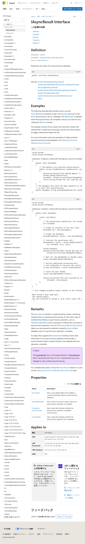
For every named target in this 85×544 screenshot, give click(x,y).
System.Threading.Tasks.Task (48, 93)
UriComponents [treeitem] (9, 498)
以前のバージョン (19, 534)
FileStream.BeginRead (39, 322)
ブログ (30, 534)
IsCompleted (36, 417)
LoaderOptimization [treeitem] (11, 147)
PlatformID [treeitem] (8, 277)
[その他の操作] (80, 16)
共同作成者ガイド (46, 483)
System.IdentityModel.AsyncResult (51, 82)
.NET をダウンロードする (72, 9)
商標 (66, 534)
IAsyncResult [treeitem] (10, 30)
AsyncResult (41, 355)
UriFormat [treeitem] (7, 504)
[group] (56, 173)
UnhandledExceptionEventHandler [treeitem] (15, 486)
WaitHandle (62, 114)
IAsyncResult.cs (42, 60)
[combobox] (14, 20)
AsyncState (36, 393)
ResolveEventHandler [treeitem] (11, 313)
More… (40, 98)
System (42, 55)
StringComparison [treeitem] (10, 361)
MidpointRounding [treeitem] (10, 192)
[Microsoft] (4, 3)
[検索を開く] (71, 3)
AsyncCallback (72, 328)
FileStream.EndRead (64, 325)
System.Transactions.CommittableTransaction (55, 96)
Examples (36, 34)
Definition (36, 31)
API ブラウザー (47, 16)
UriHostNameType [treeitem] (10, 511)
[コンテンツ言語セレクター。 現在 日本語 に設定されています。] (7, 528)
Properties (36, 40)
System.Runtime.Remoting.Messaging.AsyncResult (57, 90)
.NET (38, 16)
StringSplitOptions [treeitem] (10, 368)
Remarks (35, 37)
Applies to (36, 43)
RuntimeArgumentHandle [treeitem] (13, 316)
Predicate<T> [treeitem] (9, 283)
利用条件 (59, 534)
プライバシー (47, 534)
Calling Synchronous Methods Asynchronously (55, 370)
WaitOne (42, 122)
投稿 (38, 534)
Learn (33, 16)
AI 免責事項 (7, 534)
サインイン (78, 3)
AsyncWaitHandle (37, 114)
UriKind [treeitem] (6, 514)
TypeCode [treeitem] (7, 446)
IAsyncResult (39, 314)
